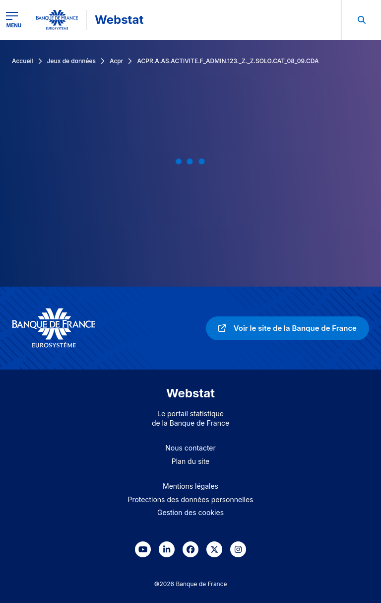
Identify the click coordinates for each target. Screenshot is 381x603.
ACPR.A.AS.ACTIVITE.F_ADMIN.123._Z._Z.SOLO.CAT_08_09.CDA (227, 61)
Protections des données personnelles (191, 499)
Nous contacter (190, 448)
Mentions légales (190, 486)
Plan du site (191, 461)
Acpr (116, 61)
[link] (287, 328)
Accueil (22, 61)
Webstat (119, 19)
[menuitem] (361, 20)
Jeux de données (71, 61)
